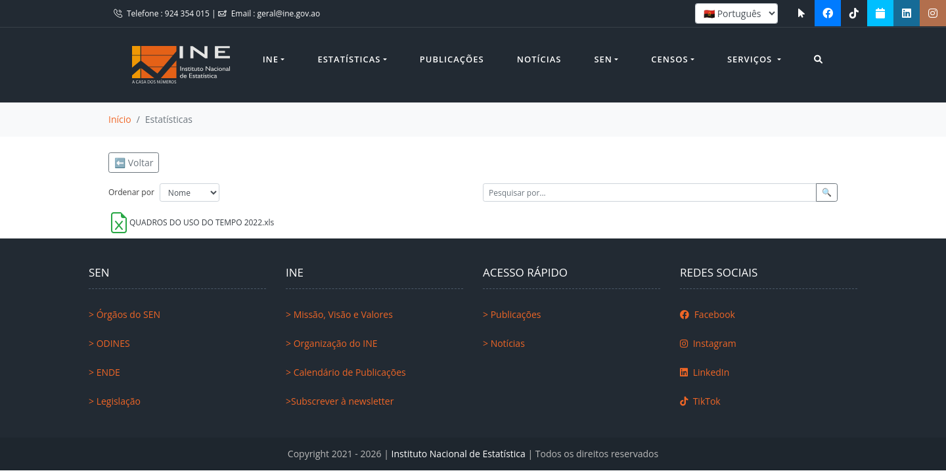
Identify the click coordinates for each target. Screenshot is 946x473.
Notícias (539, 59)
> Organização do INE (332, 343)
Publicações (452, 59)
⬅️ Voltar (133, 162)
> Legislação (115, 401)
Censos (669, 59)
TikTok (700, 401)
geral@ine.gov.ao (289, 13)
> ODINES (109, 343)
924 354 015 (188, 13)
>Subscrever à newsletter (340, 401)
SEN (603, 59)
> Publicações (512, 314)
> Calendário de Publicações (346, 372)
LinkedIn (704, 372)
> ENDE (104, 372)
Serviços (751, 59)
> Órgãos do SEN (124, 314)
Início (119, 119)
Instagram (708, 343)
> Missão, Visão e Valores (339, 314)
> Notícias (504, 343)
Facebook (707, 314)
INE (271, 59)
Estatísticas (348, 59)
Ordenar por (131, 192)
